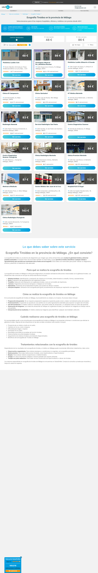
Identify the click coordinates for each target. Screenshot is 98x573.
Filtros (91, 45)
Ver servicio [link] (16, 75)
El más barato (49, 39)
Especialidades (13, 10)
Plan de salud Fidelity (85, 10)
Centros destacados (16, 39)
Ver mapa (77, 45)
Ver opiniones (13, 571)
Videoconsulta (37, 10)
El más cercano (81, 39)
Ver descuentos (16, 45)
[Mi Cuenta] (95, 7)
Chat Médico (60, 10)
